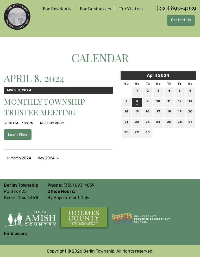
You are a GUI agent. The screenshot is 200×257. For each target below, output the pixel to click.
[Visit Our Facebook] (8, 239)
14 (126, 113)
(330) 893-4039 (176, 7)
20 (190, 113)
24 (158, 123)
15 (137, 113)
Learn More (17, 134)
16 (147, 113)
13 (190, 102)
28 (126, 133)
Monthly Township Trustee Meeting (44, 106)
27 (190, 123)
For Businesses (95, 8)
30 (147, 133)
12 (180, 102)
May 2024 (46, 158)
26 (180, 123)
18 (169, 113)
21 (126, 123)
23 (148, 123)
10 (158, 102)
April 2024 (158, 75)
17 (158, 113)
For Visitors (131, 8)
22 (137, 123)
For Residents (57, 8)
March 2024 (21, 158)
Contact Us (181, 20)
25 (169, 123)
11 (169, 102)
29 (137, 133)
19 (180, 113)
